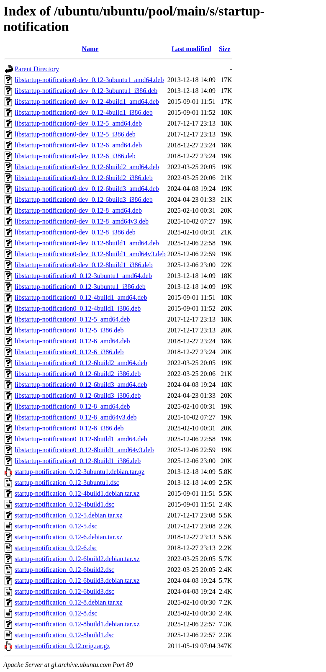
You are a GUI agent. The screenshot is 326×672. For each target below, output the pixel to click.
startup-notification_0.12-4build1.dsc (64, 504)
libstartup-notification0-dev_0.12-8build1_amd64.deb (87, 243)
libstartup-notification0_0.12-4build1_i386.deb (78, 308)
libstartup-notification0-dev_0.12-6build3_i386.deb (84, 199)
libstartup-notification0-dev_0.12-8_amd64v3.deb (82, 221)
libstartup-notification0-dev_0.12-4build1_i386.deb (84, 112)
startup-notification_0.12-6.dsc (56, 547)
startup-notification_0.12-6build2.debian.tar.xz (77, 558)
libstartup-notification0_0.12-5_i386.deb (69, 330)
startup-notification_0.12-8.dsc (56, 613)
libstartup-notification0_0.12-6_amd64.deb (72, 341)
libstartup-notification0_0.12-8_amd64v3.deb (76, 417)
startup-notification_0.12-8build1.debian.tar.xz (77, 624)
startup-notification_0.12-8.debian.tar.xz (69, 602)
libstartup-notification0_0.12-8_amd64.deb (72, 406)
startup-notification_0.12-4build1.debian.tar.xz (77, 493)
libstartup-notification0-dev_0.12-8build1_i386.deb (84, 264)
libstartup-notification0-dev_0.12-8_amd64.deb (78, 210)
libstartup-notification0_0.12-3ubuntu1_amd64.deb (83, 275)
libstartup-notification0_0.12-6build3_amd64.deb (81, 384)
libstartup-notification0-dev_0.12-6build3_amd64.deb (87, 188)
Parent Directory (37, 68)
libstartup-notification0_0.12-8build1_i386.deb (78, 460)
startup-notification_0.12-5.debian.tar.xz (69, 515)
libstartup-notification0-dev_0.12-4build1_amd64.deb (87, 101)
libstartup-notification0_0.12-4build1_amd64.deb (81, 297)
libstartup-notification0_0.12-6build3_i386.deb (78, 395)
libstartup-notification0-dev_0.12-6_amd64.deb (78, 145)
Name (90, 48)
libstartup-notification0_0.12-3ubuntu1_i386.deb (80, 286)
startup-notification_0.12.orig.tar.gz (62, 645)
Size (225, 48)
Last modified (191, 48)
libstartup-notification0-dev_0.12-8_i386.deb (75, 232)
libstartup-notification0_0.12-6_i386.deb (69, 351)
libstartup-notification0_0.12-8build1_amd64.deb (81, 439)
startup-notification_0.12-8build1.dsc (64, 635)
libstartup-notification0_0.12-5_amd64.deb (72, 319)
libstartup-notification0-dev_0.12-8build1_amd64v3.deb (90, 253)
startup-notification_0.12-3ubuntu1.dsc (67, 482)
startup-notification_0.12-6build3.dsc (64, 591)
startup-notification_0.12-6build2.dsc (64, 569)
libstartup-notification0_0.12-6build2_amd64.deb (81, 362)
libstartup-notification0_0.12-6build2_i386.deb (78, 373)
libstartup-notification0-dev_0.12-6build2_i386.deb (84, 177)
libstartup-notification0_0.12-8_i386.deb (69, 428)
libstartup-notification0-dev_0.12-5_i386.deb (75, 134)
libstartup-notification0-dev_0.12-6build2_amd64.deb (87, 166)
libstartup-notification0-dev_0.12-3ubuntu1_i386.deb (86, 90)
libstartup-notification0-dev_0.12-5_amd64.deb (78, 123)
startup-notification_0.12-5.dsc (56, 526)
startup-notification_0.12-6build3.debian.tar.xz (77, 580)
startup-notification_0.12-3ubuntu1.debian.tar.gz (79, 471)
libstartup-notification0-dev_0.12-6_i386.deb (75, 156)
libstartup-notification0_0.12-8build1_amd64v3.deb (84, 449)
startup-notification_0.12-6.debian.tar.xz (69, 537)
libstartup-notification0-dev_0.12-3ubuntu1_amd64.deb (89, 79)
